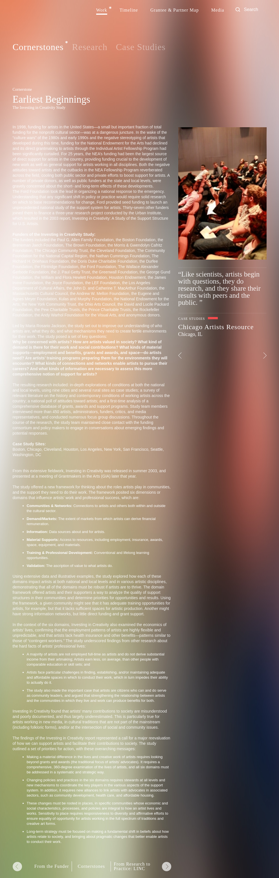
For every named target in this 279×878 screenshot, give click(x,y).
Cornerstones (38, 47)
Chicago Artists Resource (216, 326)
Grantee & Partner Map (174, 10)
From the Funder (51, 866)
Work (101, 10)
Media (217, 10)
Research (89, 46)
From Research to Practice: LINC (132, 866)
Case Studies (141, 46)
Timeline (129, 10)
